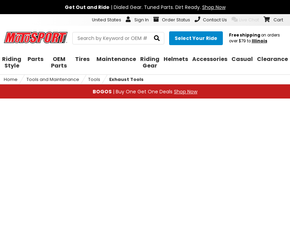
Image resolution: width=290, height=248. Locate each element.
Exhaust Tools (126, 79)
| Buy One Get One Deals (145, 91)
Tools (94, 79)
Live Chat (245, 20)
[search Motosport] (118, 38)
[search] (156, 38)
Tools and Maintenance (53, 79)
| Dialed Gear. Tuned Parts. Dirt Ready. (145, 7)
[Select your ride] (196, 38)
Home (11, 79)
